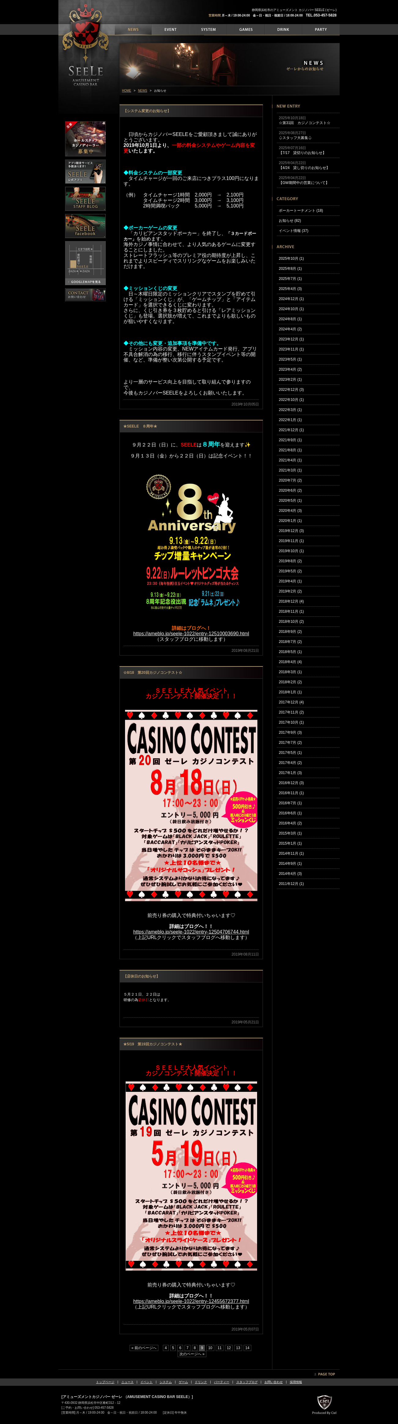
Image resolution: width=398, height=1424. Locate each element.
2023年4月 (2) (290, 369)
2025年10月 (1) (291, 258)
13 (238, 1348)
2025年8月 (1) (290, 268)
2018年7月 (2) (290, 642)
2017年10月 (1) (291, 722)
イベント (146, 1382)
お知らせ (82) (290, 220)
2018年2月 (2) (290, 682)
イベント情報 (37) (293, 231)
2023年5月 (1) (290, 359)
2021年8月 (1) (290, 450)
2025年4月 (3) (290, 289)
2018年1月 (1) (290, 692)
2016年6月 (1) (290, 813)
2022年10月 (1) (291, 400)
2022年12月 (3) (291, 389)
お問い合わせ (273, 1382)
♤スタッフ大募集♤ (295, 138)
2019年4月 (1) (290, 581)
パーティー (221, 1382)
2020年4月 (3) (290, 510)
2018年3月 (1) (290, 672)
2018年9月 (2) (290, 631)
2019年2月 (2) (290, 591)
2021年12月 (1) (291, 430)
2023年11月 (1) (291, 349)
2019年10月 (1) (291, 551)
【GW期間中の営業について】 (304, 183)
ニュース (127, 1382)
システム (166, 1382)
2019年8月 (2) (290, 561)
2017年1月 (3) (290, 773)
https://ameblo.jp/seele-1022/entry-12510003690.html (191, 633)
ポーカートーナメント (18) (301, 210)
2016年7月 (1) (290, 803)
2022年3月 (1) (290, 410)
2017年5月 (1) (290, 753)
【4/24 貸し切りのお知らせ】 (304, 168)
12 (229, 1348)
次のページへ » (192, 1354)
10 (210, 1348)
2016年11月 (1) (291, 793)
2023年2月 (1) (290, 379)
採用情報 (296, 1382)
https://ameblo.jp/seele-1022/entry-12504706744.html (191, 931)
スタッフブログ (247, 1382)
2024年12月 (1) (291, 299)
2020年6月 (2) (290, 490)
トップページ (105, 1382)
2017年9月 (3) (290, 732)
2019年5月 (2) (290, 571)
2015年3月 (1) (290, 833)
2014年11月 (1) (291, 853)
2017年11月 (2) (291, 712)
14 (247, 1348)
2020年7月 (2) (290, 480)
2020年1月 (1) (290, 521)
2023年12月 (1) (291, 339)
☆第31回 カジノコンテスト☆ (304, 123)
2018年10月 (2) (291, 621)
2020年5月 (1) (290, 500)
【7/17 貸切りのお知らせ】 (302, 153)
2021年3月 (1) (290, 470)
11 (220, 1348)
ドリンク (201, 1382)
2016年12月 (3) (291, 783)
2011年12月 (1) (291, 884)
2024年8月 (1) (290, 319)
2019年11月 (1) (291, 541)
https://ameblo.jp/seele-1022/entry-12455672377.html (191, 1301)
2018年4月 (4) (290, 662)
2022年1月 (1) (290, 420)
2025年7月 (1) (290, 279)
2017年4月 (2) (290, 763)
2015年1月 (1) (290, 843)
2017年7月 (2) (290, 742)
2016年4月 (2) (290, 823)
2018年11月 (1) (291, 611)
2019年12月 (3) (291, 531)
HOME (126, 90)
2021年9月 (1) (290, 440)
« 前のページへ (144, 1348)
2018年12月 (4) (291, 601)
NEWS (142, 90)
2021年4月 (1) (290, 460)
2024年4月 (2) (290, 329)
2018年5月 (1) (290, 652)
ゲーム (183, 1382)
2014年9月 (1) (290, 863)
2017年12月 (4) (291, 702)
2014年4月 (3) (290, 874)
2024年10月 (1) (291, 309)
